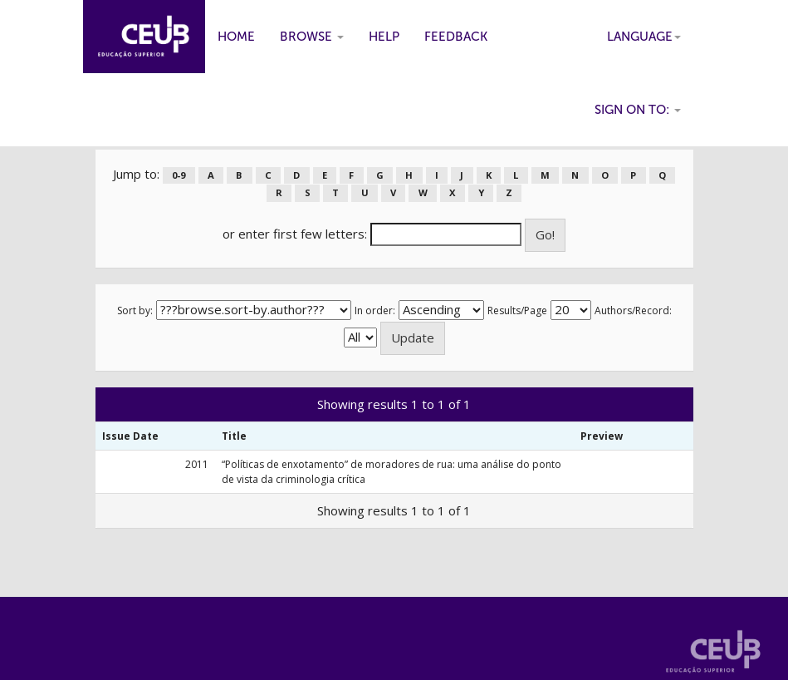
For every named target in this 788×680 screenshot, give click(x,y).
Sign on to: (638, 109)
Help (384, 36)
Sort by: (135, 310)
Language (644, 36)
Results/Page (517, 310)
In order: (375, 310)
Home (236, 36)
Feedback (455, 36)
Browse (312, 36)
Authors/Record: (633, 310)
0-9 (178, 175)
